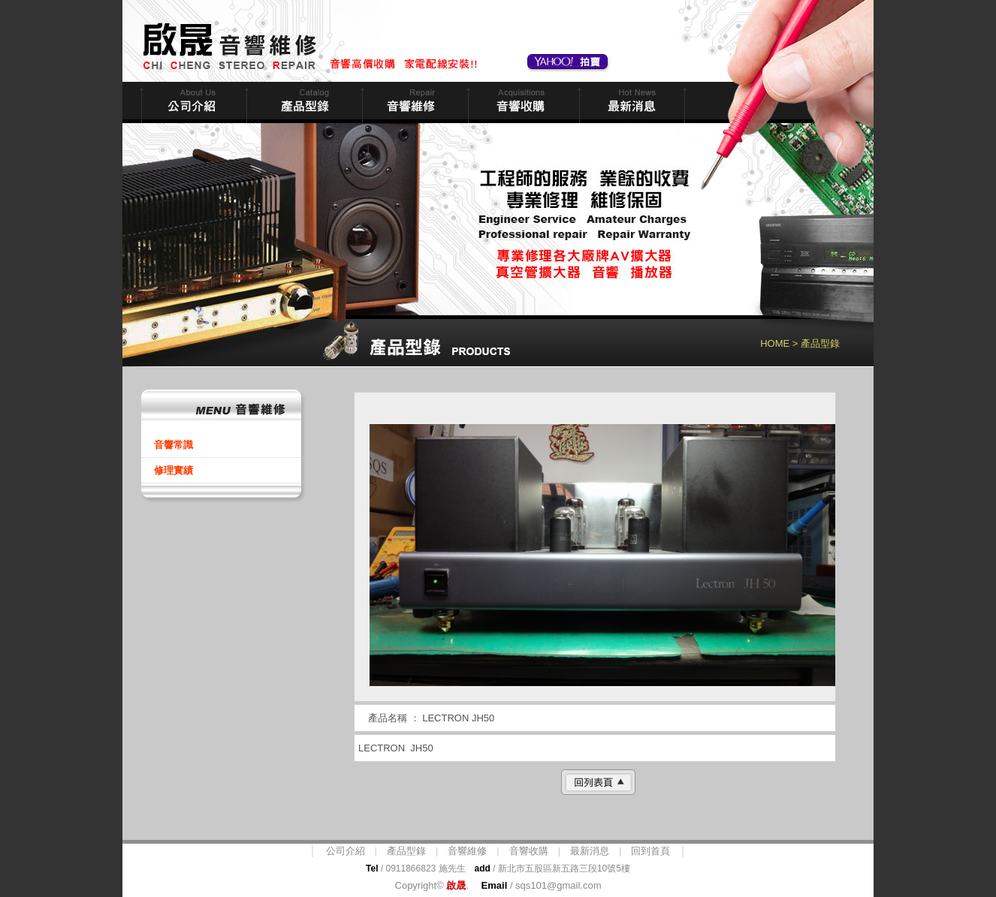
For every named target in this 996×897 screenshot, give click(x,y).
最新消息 (631, 102)
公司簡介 (192, 102)
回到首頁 (650, 850)
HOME (774, 343)
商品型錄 (303, 102)
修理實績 (173, 470)
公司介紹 (345, 850)
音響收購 (522, 102)
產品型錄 (406, 850)
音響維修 (413, 102)
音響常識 (173, 444)
